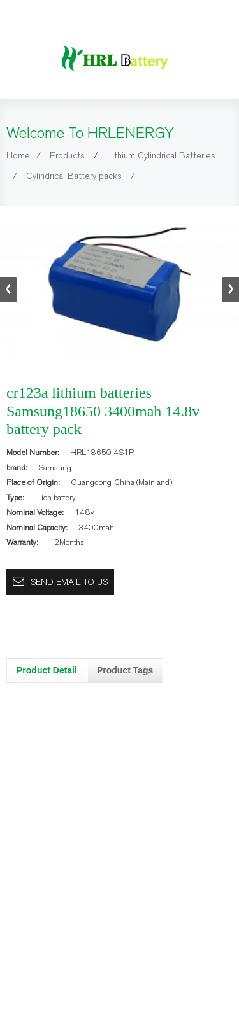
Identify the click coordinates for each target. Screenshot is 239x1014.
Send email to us (69, 582)
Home (18, 155)
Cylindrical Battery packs (74, 176)
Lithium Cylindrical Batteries (161, 155)
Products (67, 155)
